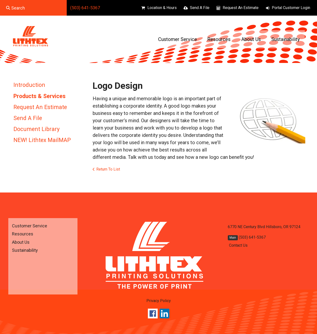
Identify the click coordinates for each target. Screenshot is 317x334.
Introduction (29, 85)
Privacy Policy (158, 300)
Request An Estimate (241, 7)
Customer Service (177, 39)
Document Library (36, 129)
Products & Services (39, 96)
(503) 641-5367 (85, 7)
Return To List (108, 169)
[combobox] (33, 7)
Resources (218, 39)
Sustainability (285, 39)
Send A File (199, 7)
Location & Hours (162, 7)
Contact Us (238, 245)
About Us (251, 39)
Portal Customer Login (291, 7)
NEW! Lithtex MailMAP (42, 140)
